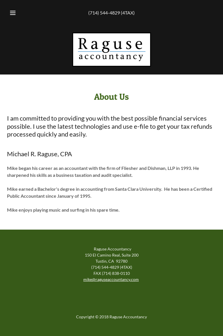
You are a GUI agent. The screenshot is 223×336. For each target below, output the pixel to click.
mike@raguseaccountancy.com (111, 279)
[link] (111, 49)
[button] (16, 13)
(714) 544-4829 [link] (104, 12)
